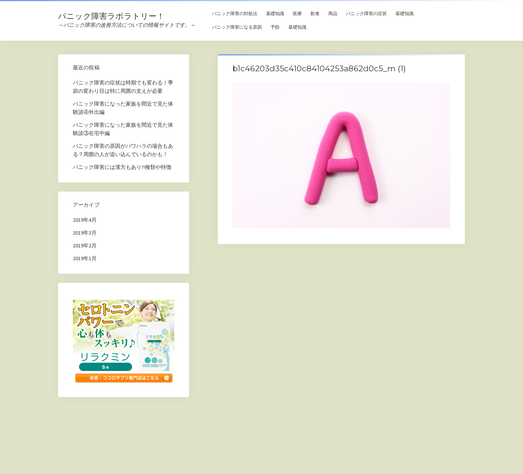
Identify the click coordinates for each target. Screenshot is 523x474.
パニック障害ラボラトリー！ (111, 16)
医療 (297, 13)
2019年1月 (85, 258)
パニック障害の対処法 (234, 13)
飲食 (315, 13)
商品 (332, 13)
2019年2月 (85, 245)
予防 (275, 27)
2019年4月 (85, 219)
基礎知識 (275, 13)
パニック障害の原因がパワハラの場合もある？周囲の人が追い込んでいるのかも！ (123, 150)
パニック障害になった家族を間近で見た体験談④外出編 (123, 107)
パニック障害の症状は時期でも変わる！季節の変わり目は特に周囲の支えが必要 (123, 86)
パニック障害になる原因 (237, 27)
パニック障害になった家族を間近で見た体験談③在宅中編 (123, 129)
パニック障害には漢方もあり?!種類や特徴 (122, 167)
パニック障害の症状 (366, 13)
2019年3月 (85, 232)
